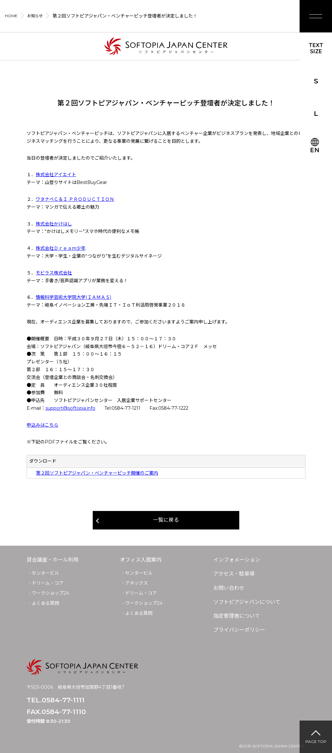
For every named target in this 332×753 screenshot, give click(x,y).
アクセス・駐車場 (234, 574)
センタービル (45, 573)
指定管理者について (236, 616)
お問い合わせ (228, 588)
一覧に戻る (166, 520)
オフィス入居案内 (140, 560)
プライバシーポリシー (239, 630)
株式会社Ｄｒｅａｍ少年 (61, 248)
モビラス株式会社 (54, 273)
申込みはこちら (42, 425)
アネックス (136, 583)
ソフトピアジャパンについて (246, 602)
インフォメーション (236, 560)
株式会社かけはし (54, 224)
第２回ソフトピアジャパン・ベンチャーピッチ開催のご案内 (97, 473)
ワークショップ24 (50, 593)
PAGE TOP (315, 741)
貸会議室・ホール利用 (52, 560)
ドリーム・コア (48, 583)
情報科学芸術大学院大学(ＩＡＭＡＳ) (73, 297)
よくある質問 (45, 603)
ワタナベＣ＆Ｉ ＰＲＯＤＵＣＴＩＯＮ (75, 199)
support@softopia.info (70, 408)
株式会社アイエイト (56, 174)
